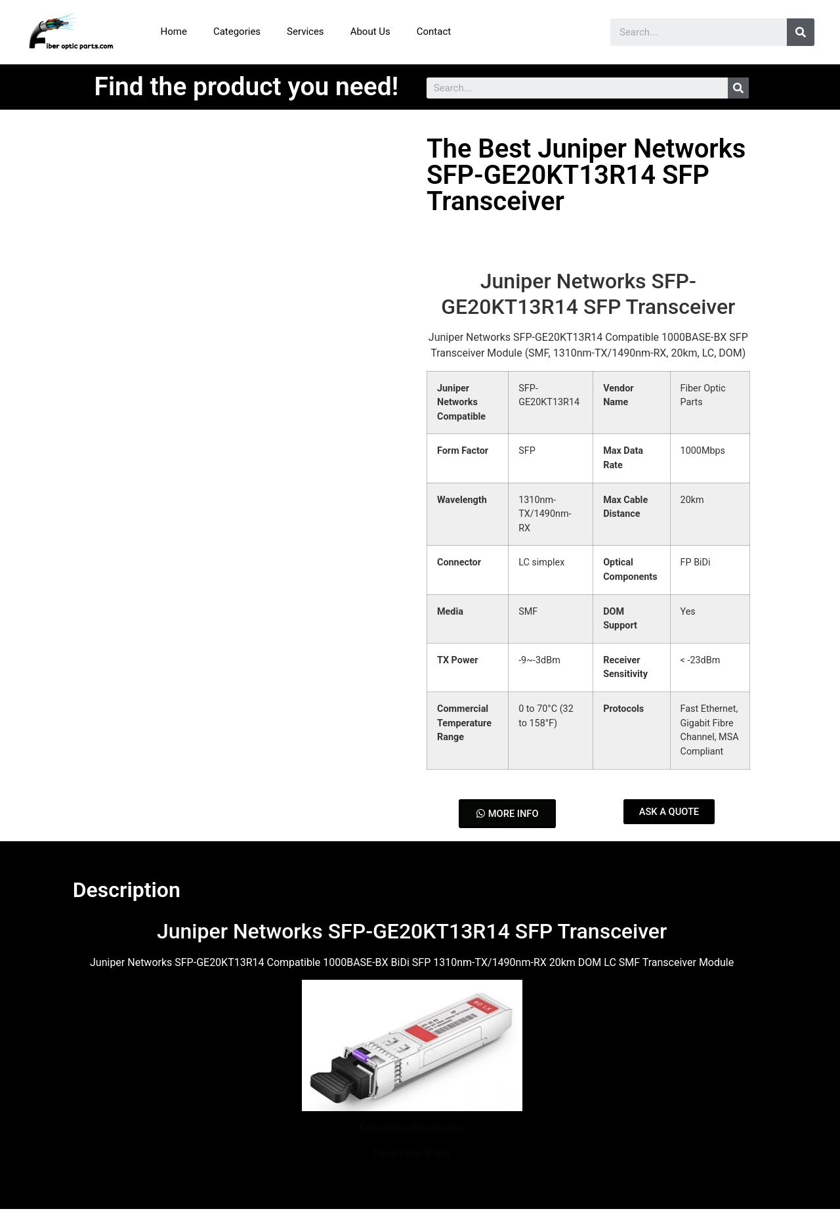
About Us (370, 31)
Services (305, 31)
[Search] (800, 32)
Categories (237, 31)
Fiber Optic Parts (412, 1153)
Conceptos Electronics (412, 1128)
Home (174, 31)
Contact (434, 31)
